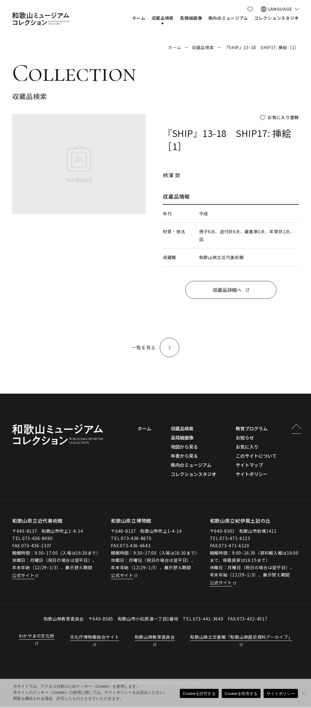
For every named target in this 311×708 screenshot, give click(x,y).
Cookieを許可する (199, 693)
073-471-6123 (235, 540)
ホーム (174, 47)
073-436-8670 (136, 540)
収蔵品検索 (203, 47)
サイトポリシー (281, 693)
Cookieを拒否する (241, 693)
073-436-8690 (37, 540)
